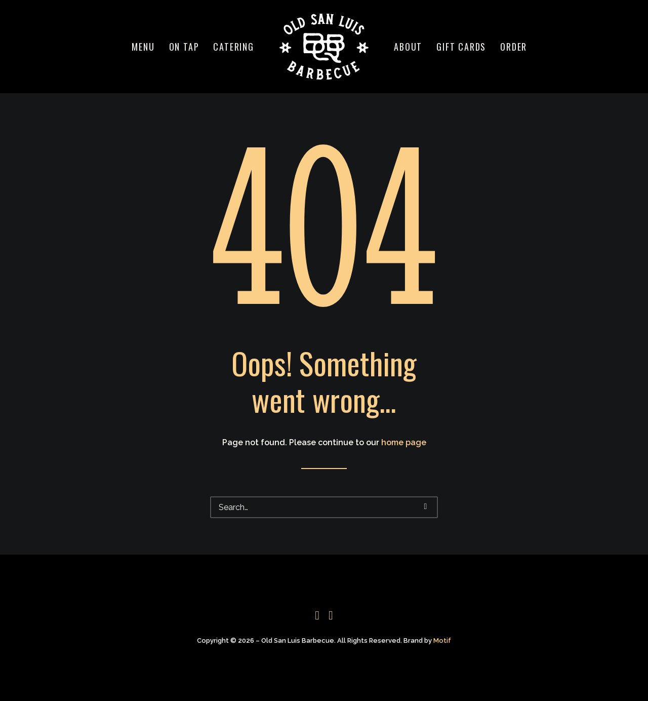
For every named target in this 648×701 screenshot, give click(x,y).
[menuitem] (143, 46)
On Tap (184, 46)
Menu (143, 46)
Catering (233, 46)
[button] (425, 506)
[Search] (324, 507)
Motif (442, 640)
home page (403, 442)
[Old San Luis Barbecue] (324, 47)
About (408, 46)
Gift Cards (461, 46)
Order (513, 46)
